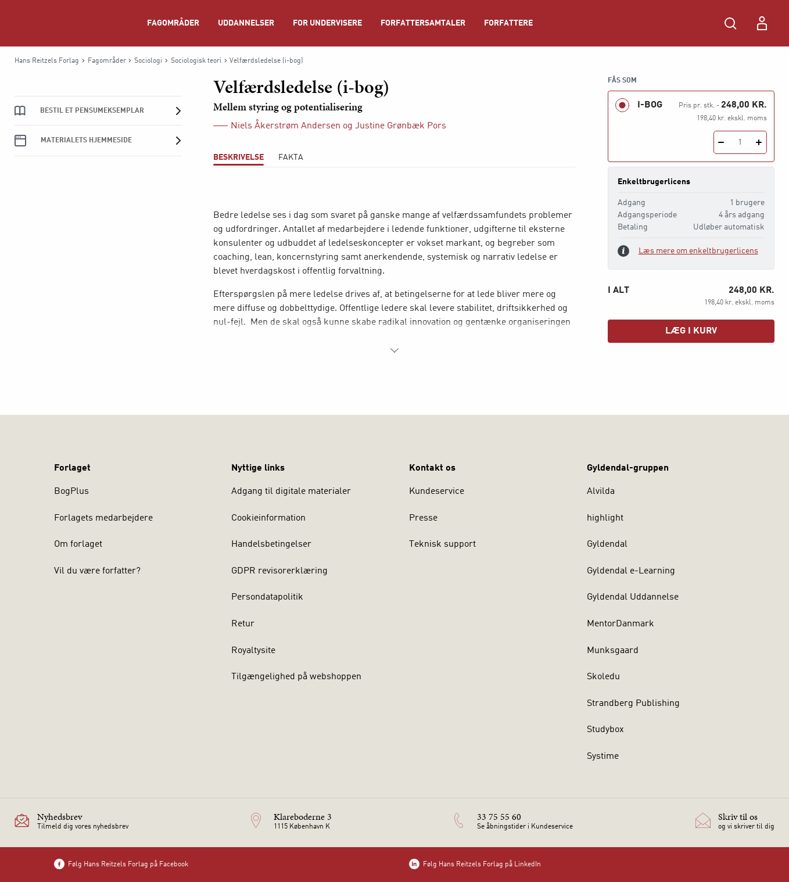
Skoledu (603, 677)
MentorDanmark (620, 624)
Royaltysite (253, 650)
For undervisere (327, 23)
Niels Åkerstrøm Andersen (285, 126)
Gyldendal (607, 544)
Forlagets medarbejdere (103, 518)
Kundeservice (436, 491)
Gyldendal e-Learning (631, 571)
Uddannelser (246, 23)
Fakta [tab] (290, 157)
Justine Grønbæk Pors (400, 126)
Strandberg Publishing (633, 703)
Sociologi (148, 61)
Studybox (605, 729)
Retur (242, 624)
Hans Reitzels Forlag (47, 61)
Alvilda (601, 491)
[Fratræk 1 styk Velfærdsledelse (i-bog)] (721, 142)
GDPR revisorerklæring (279, 571)
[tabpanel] (394, 271)
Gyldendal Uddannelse (633, 597)
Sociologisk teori (196, 61)
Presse (423, 518)
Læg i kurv (691, 331)
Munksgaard (613, 650)
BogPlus (71, 491)
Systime (603, 756)
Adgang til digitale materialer (291, 491)
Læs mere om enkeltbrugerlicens (698, 251)
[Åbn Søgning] (730, 23)
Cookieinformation (268, 518)
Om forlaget (78, 544)
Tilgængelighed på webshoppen (296, 677)
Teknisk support (442, 544)
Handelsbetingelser (271, 544)
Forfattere (508, 23)
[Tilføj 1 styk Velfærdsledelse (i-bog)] (759, 142)
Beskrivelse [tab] (238, 157)
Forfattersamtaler (423, 23)
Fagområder (173, 23)
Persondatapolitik (267, 597)
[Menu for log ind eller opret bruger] (761, 23)
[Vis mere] (394, 350)
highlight (605, 518)
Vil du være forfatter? (97, 571)
